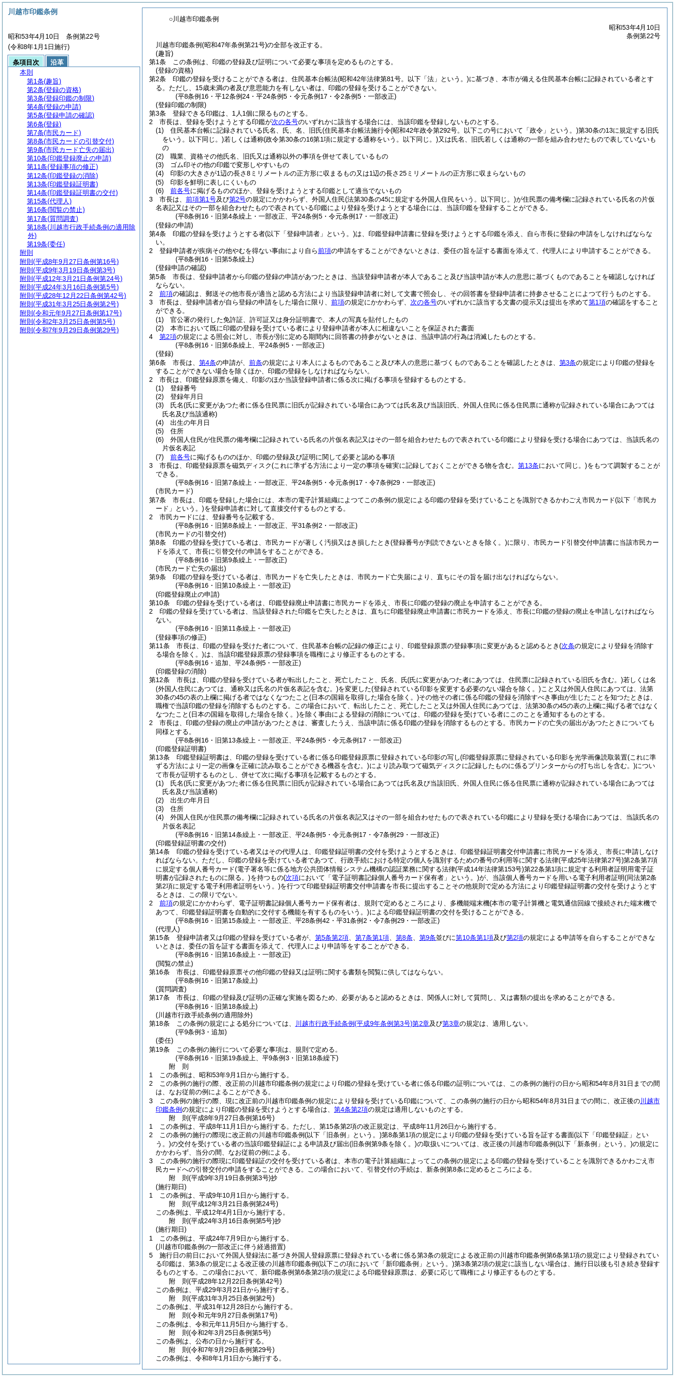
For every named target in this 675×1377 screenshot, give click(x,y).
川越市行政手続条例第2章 (362, 1023)
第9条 (427, 937)
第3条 (567, 362)
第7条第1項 (372, 937)
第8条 (404, 937)
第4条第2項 (351, 1109)
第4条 (207, 362)
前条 (255, 362)
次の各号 (285, 122)
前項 (324, 250)
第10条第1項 (474, 937)
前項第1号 (201, 199)
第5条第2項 (332, 937)
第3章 (450, 1023)
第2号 (237, 199)
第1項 (597, 302)
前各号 (180, 190)
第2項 (167, 336)
